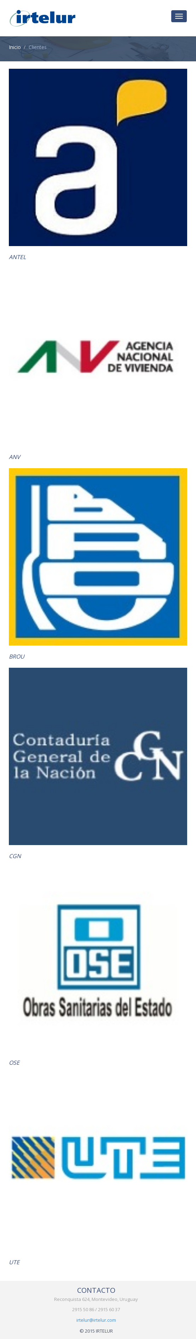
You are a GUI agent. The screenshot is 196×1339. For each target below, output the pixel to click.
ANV (14, 457)
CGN (15, 856)
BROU (16, 656)
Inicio (15, 47)
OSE (14, 1062)
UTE (14, 1262)
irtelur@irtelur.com (96, 1320)
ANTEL (17, 257)
